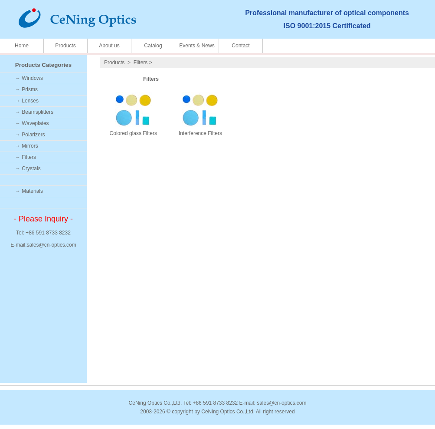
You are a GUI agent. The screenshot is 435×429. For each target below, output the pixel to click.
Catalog (153, 46)
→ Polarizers (30, 135)
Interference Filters (200, 133)
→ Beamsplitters (34, 112)
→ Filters (25, 157)
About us (109, 46)
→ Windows (29, 78)
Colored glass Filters (133, 133)
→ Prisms (26, 89)
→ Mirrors (26, 146)
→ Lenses (27, 101)
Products (65, 46)
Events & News (196, 46)
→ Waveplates (32, 123)
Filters (141, 62)
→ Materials (29, 191)
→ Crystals (28, 168)
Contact (240, 46)
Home (22, 46)
